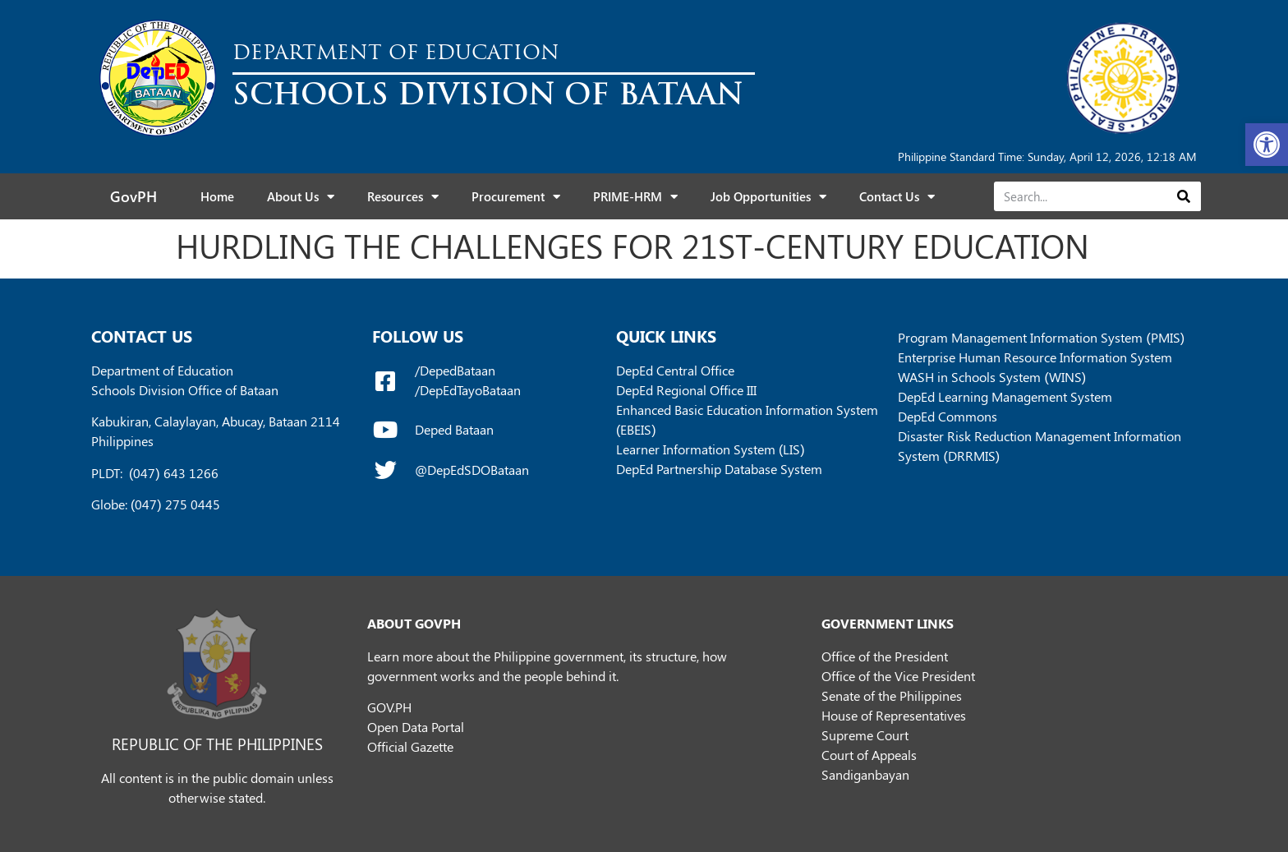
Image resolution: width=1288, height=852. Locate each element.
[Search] (1183, 196)
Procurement (516, 196)
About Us (300, 196)
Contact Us (897, 196)
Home (217, 196)
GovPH (133, 196)
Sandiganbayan (865, 774)
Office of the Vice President (898, 675)
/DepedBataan (455, 370)
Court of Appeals (869, 754)
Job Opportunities (768, 196)
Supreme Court (864, 735)
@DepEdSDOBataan (472, 469)
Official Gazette (410, 746)
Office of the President (884, 656)
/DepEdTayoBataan (468, 389)
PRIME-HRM (635, 196)
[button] (1266, 144)
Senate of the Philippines (891, 695)
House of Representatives (893, 715)
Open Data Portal (415, 726)
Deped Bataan (454, 429)
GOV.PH (389, 707)
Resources (403, 196)
